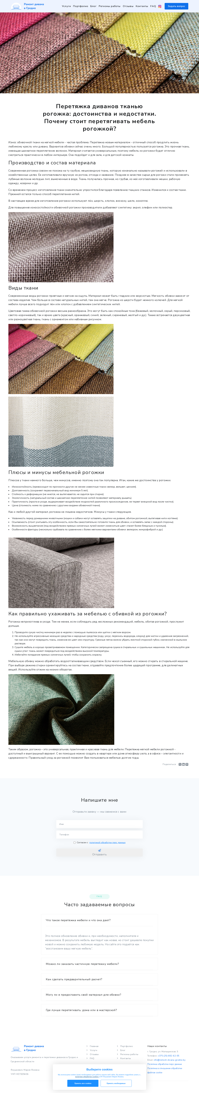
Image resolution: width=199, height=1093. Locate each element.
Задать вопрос (176, 6)
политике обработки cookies (87, 1077)
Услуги (66, 6)
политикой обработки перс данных (107, 842)
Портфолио (80, 6)
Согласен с (99, 842)
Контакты (142, 6)
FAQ (153, 6)
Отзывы (128, 6)
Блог (93, 6)
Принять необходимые (116, 1083)
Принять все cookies (82, 1083)
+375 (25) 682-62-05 (168, 1055)
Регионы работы (110, 6)
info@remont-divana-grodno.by (169, 1060)
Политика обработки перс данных (164, 1064)
